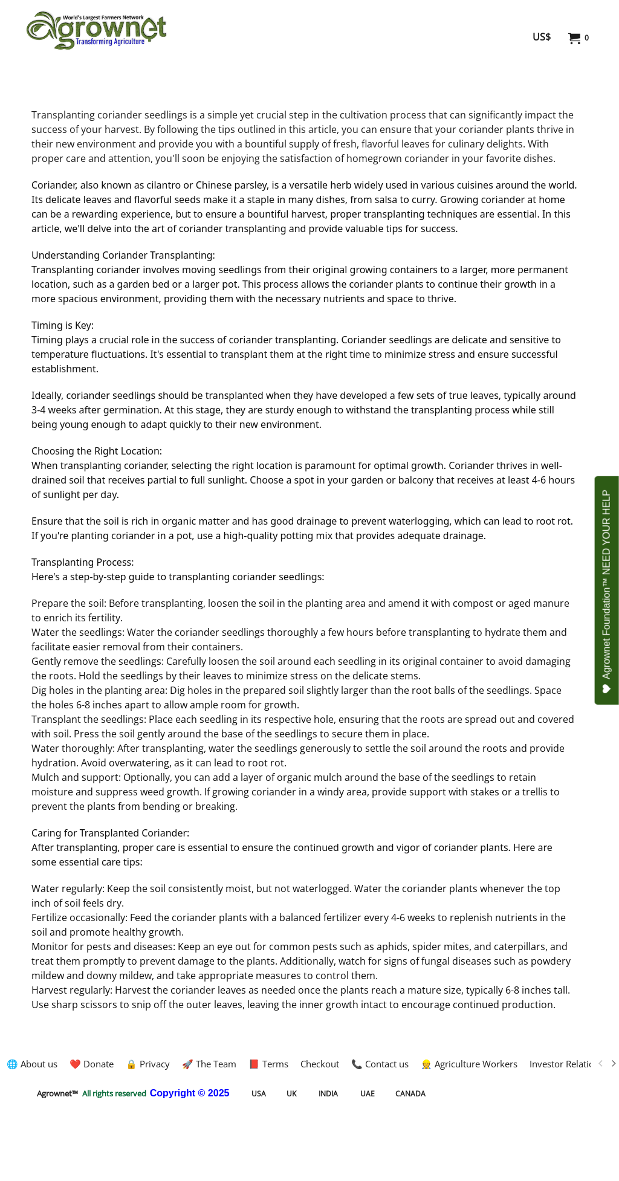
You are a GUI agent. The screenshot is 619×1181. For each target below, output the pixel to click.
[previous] (600, 1063)
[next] (613, 1063)
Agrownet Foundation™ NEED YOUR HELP (607, 592)
